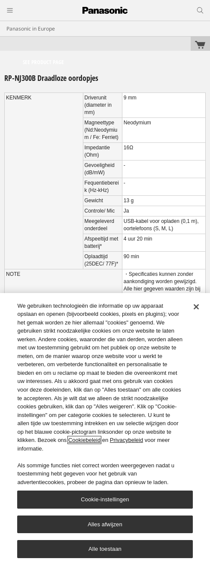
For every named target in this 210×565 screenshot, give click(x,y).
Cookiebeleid (84, 440)
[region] (105, 429)
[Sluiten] (196, 306)
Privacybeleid (126, 440)
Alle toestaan (105, 549)
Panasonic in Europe (30, 28)
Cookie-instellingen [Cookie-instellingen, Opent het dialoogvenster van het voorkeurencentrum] (105, 499)
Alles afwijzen (105, 524)
